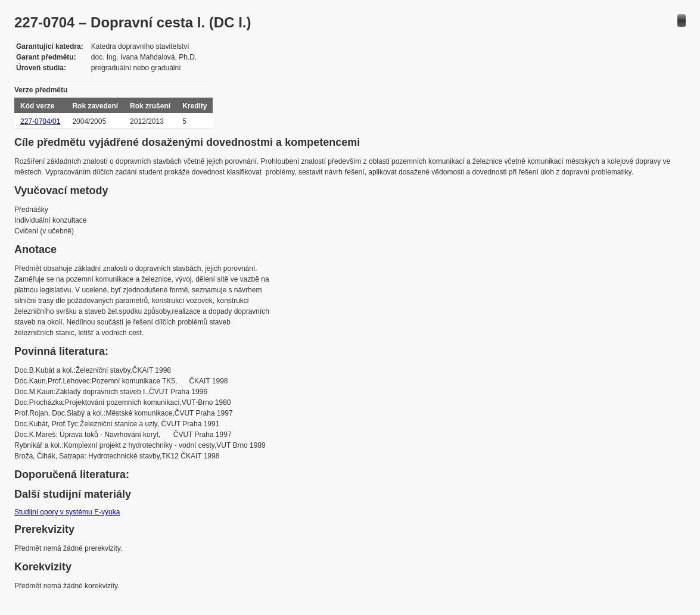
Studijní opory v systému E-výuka (67, 512)
